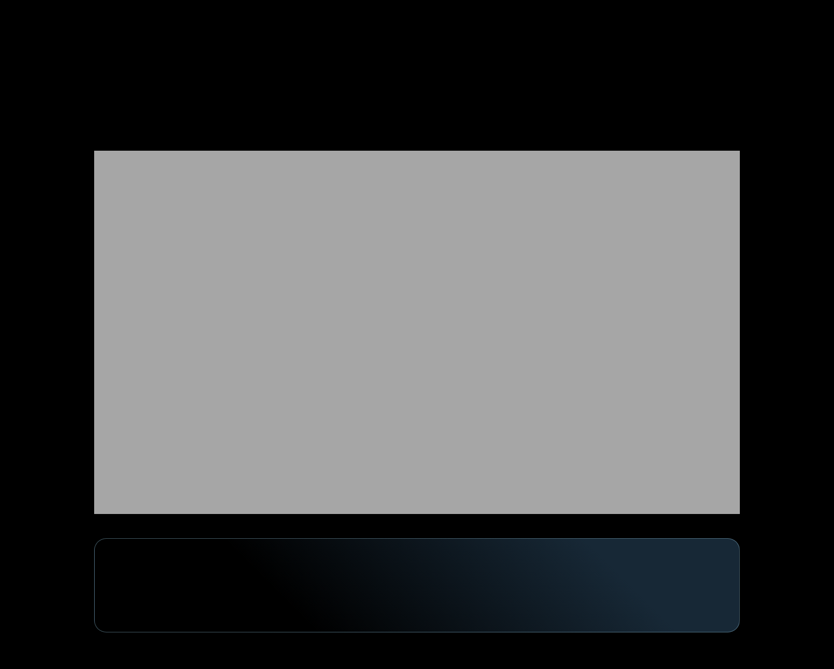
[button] (698, 24)
